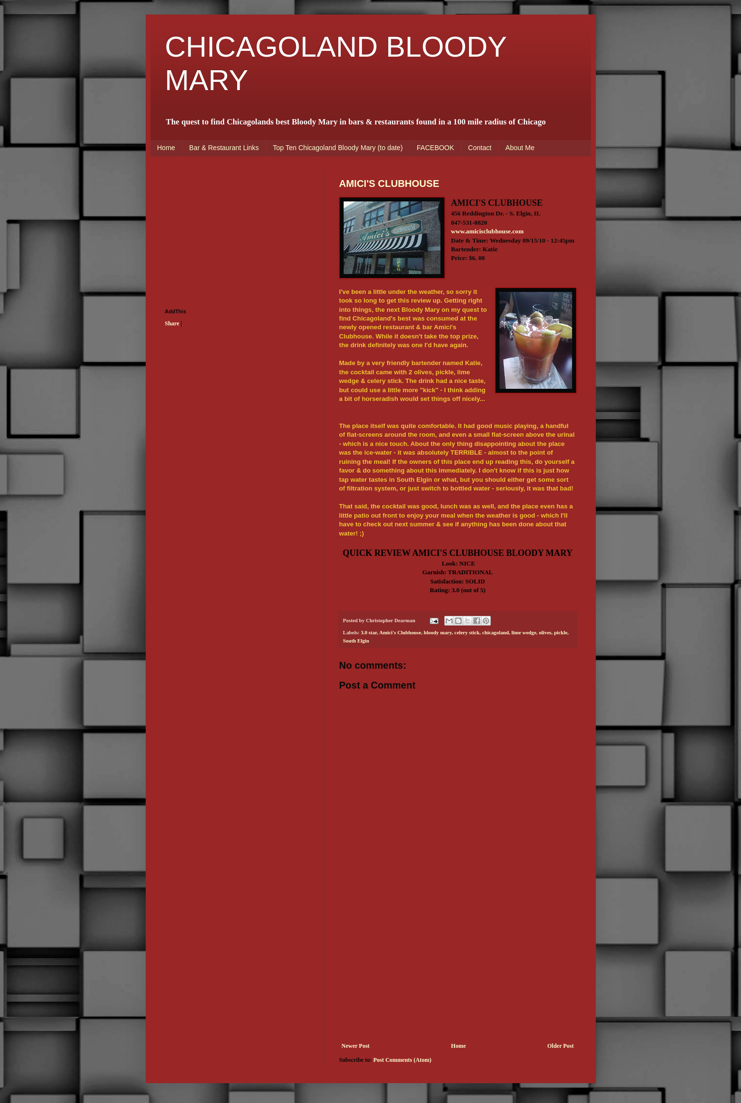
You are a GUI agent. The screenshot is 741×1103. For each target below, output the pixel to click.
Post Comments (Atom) (402, 1060)
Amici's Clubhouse (400, 632)
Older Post (560, 1045)
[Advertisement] (457, 969)
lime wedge (524, 632)
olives (545, 632)
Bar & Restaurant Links (224, 148)
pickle (561, 632)
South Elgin (356, 640)
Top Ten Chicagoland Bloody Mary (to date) (338, 148)
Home (166, 148)
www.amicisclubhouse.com (487, 231)
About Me (519, 148)
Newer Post (356, 1045)
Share (172, 323)
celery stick (467, 632)
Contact (479, 148)
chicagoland (495, 632)
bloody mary (438, 632)
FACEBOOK (435, 148)
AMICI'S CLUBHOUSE (389, 183)
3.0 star (369, 632)
